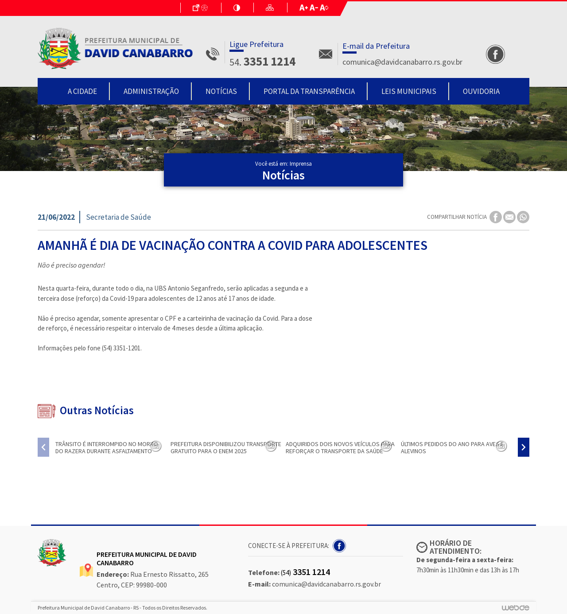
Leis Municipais (408, 91)
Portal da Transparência (309, 91)
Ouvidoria (481, 91)
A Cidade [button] (82, 91)
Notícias (221, 91)
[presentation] (43, 447)
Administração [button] (151, 91)
